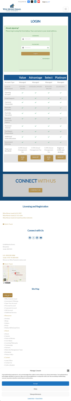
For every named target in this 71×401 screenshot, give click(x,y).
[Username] (35, 39)
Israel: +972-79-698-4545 (10, 257)
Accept (35, 383)
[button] (68, 371)
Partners (7, 347)
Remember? (46, 58)
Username (35, 36)
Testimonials (8, 345)
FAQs (6, 325)
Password (35, 44)
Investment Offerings (11, 301)
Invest (6, 296)
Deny (35, 389)
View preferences (35, 394)
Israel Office (8, 360)
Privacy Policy (39, 398)
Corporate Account (10, 308)
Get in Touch (8, 224)
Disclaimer (7, 352)
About (6, 331)
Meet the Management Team (13, 350)
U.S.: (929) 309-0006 (9, 255)
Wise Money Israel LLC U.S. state (13, 215)
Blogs (6, 321)
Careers (7, 336)
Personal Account (10, 305)
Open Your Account (10, 303)
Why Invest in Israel (10, 299)
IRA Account (8, 310)
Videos (6, 323)
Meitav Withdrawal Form (12, 328)
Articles (7, 318)
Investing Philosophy (11, 343)
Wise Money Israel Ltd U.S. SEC (12, 213)
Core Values (8, 340)
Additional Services (10, 312)
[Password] (35, 47)
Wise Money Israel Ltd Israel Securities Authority (17, 218)
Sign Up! (22, 158)
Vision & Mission (9, 338)
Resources (7, 315)
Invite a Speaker (9, 365)
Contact (7, 357)
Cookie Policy (31, 398)
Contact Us (35, 190)
